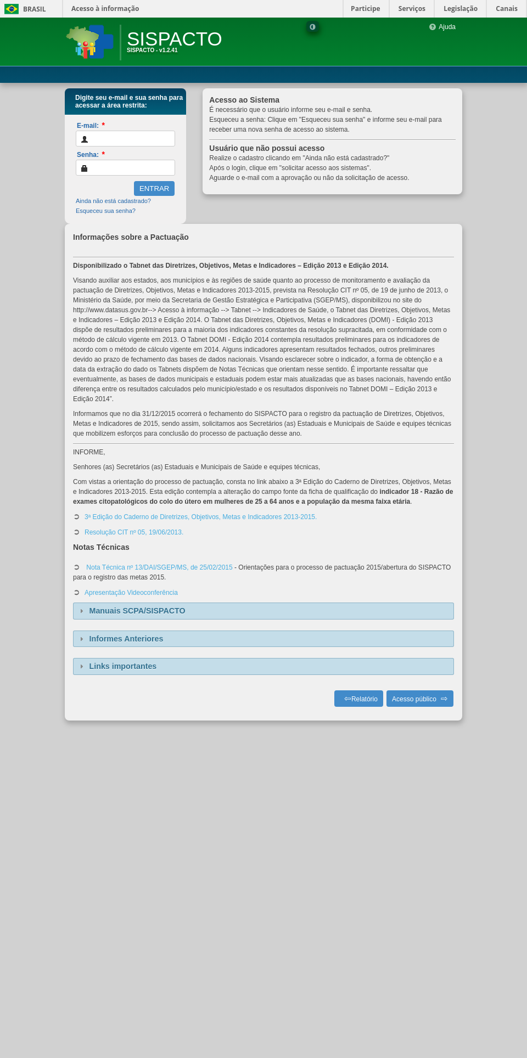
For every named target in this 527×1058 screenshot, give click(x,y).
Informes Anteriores (126, 638)
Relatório (364, 699)
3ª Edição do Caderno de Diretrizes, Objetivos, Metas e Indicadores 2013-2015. (201, 517)
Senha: (91, 154)
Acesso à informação (105, 8)
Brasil (23, 9)
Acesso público (414, 699)
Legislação (461, 8)
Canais (507, 8)
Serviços (412, 8)
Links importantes (123, 666)
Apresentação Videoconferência (131, 592)
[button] (154, 188)
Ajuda (442, 27)
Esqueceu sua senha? (106, 210)
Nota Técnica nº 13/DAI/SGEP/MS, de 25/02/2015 (159, 567)
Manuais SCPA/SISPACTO (137, 610)
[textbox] (125, 139)
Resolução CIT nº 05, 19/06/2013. (134, 532)
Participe (365, 8)
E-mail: (91, 125)
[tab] (263, 611)
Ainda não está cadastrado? (113, 201)
